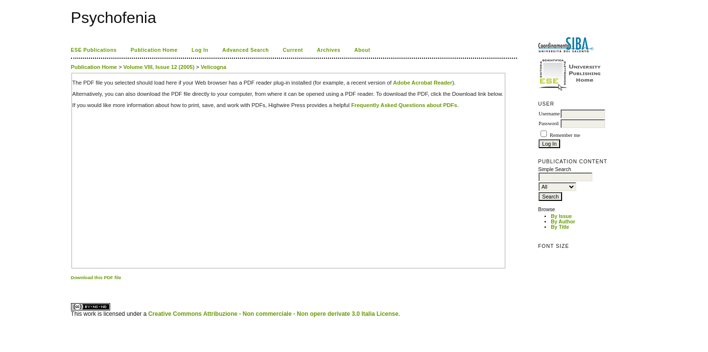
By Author (563, 221)
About (362, 50)
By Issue (561, 216)
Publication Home (154, 50)
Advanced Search (245, 50)
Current (293, 50)
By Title (560, 227)
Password (549, 123)
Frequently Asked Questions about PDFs (404, 105)
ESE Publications (94, 50)
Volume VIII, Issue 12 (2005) (158, 67)
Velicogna (213, 67)
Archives (328, 50)
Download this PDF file (96, 277)
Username (549, 113)
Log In (199, 50)
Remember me (565, 135)
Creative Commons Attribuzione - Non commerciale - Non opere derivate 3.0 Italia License (273, 313)
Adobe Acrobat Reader (422, 83)
